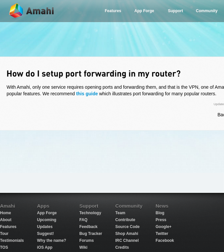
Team (120, 213)
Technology (90, 213)
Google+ (163, 226)
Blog (160, 213)
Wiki (83, 247)
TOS (4, 247)
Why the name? (51, 240)
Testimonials (12, 240)
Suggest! (45, 233)
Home (5, 213)
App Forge (144, 11)
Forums (86, 240)
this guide (87, 93)
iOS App (44, 247)
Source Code (127, 226)
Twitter (162, 233)
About (6, 220)
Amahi (32, 11)
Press (161, 220)
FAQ (83, 220)
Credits (122, 247)
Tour (4, 233)
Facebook (165, 240)
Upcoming (46, 220)
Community (207, 11)
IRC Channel (127, 240)
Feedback (88, 226)
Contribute (125, 220)
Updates (44, 226)
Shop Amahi (126, 233)
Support (175, 11)
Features (113, 11)
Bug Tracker (90, 233)
